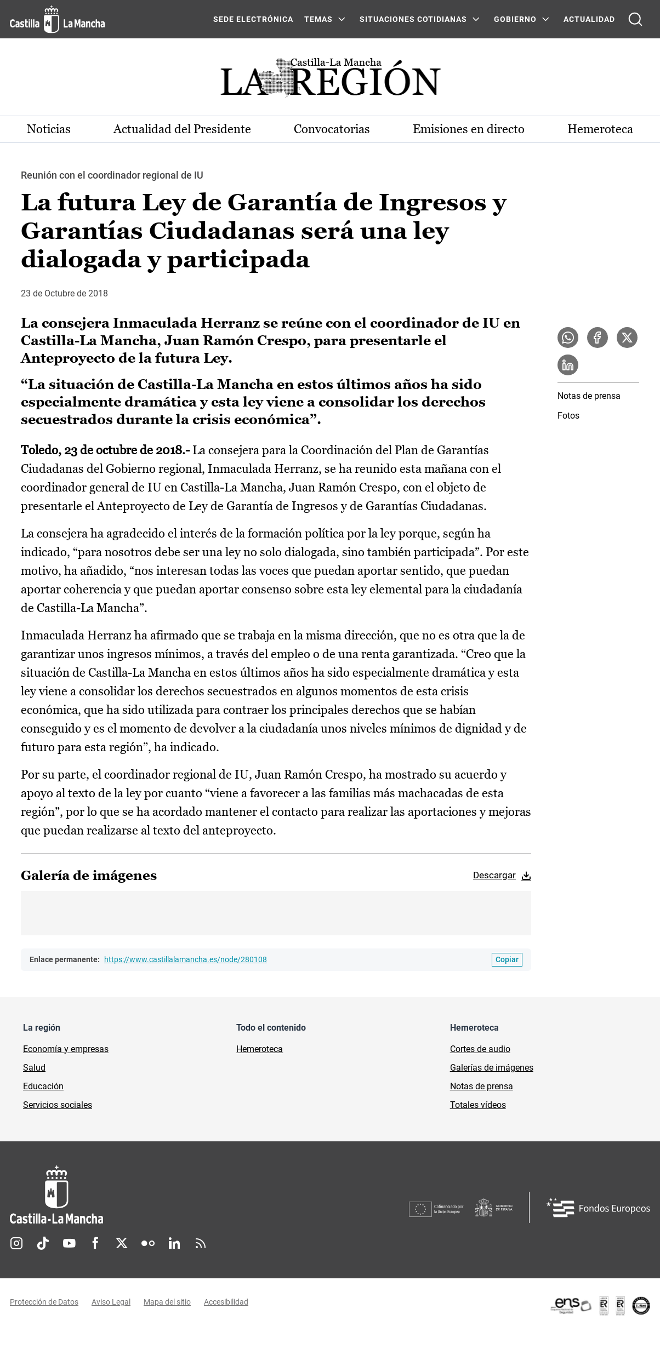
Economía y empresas (66, 1049)
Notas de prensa (589, 396)
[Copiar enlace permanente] (507, 960)
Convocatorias (332, 129)
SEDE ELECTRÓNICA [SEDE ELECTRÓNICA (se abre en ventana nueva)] (253, 19)
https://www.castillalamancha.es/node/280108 (185, 959)
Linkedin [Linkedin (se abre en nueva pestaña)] (174, 1243)
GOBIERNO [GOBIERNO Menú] (515, 19)
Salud (34, 1067)
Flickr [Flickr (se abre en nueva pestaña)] (148, 1243)
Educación (43, 1086)
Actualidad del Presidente (182, 129)
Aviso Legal (111, 1301)
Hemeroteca (600, 129)
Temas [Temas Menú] (318, 19)
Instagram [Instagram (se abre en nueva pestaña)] (16, 1243)
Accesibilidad (226, 1301)
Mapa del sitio (167, 1301)
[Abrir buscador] (635, 19)
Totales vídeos (478, 1105)
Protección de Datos (44, 1301)
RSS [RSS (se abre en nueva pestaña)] (200, 1243)
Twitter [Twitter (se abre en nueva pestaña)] (122, 1243)
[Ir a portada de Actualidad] (330, 81)
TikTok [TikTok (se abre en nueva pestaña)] (43, 1243)
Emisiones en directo (469, 129)
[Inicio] (158, 1194)
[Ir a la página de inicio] (57, 19)
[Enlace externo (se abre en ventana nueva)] (599, 1306)
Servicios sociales (57, 1105)
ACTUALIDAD (589, 19)
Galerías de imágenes (491, 1067)
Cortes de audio (480, 1049)
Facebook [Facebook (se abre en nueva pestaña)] (95, 1243)
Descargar (494, 875)
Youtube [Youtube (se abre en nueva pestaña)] (69, 1243)
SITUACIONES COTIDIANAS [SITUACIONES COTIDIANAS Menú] (413, 19)
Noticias (49, 129)
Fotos (568, 415)
